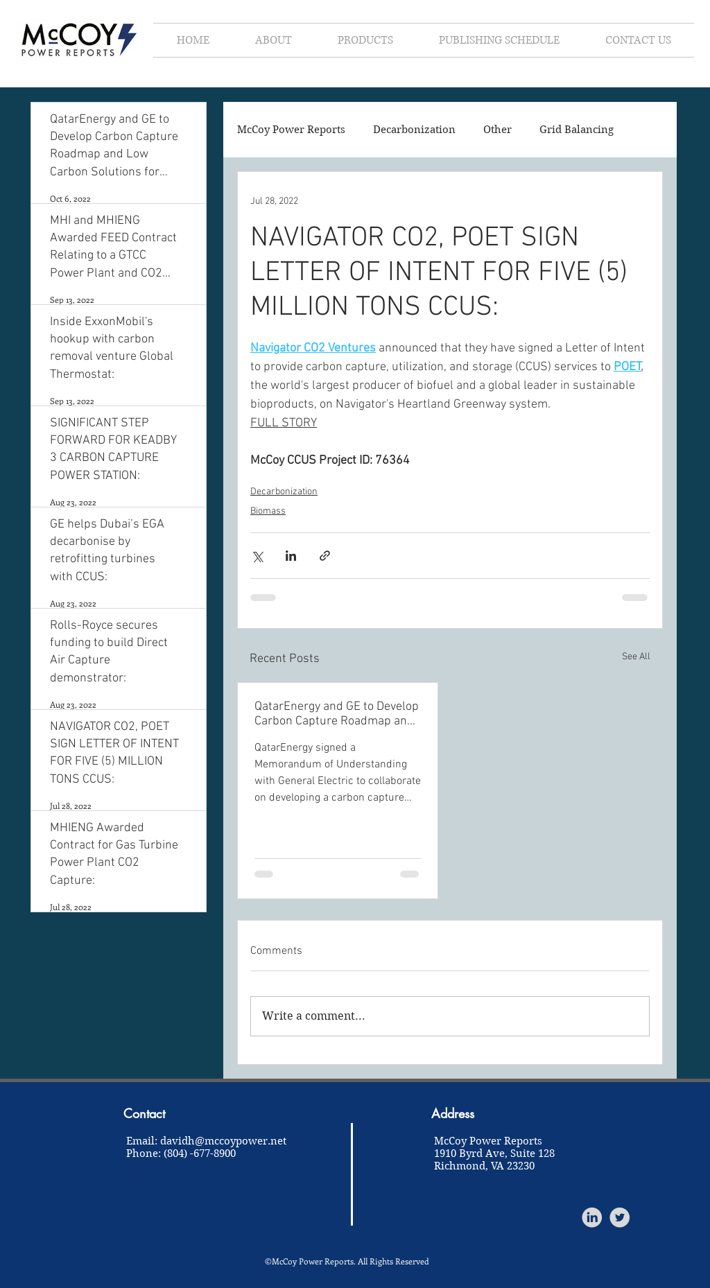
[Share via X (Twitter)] (256, 555)
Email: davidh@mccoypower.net (206, 1141)
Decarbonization (414, 129)
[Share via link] (324, 555)
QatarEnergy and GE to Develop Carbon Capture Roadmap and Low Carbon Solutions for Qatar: (336, 714)
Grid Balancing (576, 129)
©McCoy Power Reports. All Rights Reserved (347, 1261)
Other (497, 129)
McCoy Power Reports (291, 129)
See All (636, 657)
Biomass (268, 511)
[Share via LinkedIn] (290, 555)
